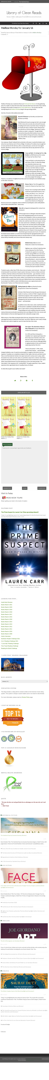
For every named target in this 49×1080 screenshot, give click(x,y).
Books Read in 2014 (6, 621)
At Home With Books (25, 107)
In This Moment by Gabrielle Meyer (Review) (14, 861)
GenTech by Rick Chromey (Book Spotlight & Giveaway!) (17, 916)
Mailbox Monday (37, 32)
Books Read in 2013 (6, 624)
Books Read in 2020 (6, 607)
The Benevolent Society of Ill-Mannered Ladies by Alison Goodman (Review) (22, 853)
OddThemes (30, 1060)
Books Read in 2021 (6, 604)
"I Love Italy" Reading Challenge (10, 643)
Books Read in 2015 (6, 617)
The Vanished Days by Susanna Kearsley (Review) (20, 4)
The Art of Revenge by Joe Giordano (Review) (12, 941)
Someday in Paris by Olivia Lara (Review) (12, 1006)
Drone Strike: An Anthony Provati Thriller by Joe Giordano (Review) (19, 962)
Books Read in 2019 (6, 609)
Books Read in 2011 (6, 629)
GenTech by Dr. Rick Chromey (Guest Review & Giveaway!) (17, 906)
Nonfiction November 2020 (9, 902)
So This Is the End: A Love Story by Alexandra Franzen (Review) (18, 1020)
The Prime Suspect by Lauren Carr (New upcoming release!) (20, 28)
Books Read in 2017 (6, 614)
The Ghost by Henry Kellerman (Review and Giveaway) (16, 967)
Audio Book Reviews (6, 602)
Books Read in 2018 (6, 612)
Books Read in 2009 (6, 633)
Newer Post (7, 488)
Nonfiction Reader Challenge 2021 (10, 638)
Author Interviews (6, 636)
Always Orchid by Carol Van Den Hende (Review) (21, 23)
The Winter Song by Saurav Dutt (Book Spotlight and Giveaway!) (17, 991)
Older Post (42, 488)
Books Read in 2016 (6, 619)
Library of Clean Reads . (34, 1059)
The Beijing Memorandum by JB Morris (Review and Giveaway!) (18, 954)
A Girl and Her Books (29, 103)
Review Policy (26, 697)
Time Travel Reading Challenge (9, 646)
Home (25, 488)
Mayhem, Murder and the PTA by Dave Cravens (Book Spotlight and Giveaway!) (23, 958)
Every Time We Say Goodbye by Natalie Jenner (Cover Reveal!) (19, 848)
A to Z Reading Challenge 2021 (9, 641)
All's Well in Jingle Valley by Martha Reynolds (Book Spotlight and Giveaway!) (22, 1016)
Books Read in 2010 (6, 631)
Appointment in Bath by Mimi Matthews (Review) (15, 857)
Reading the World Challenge (9, 648)
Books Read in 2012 (6, 626)
